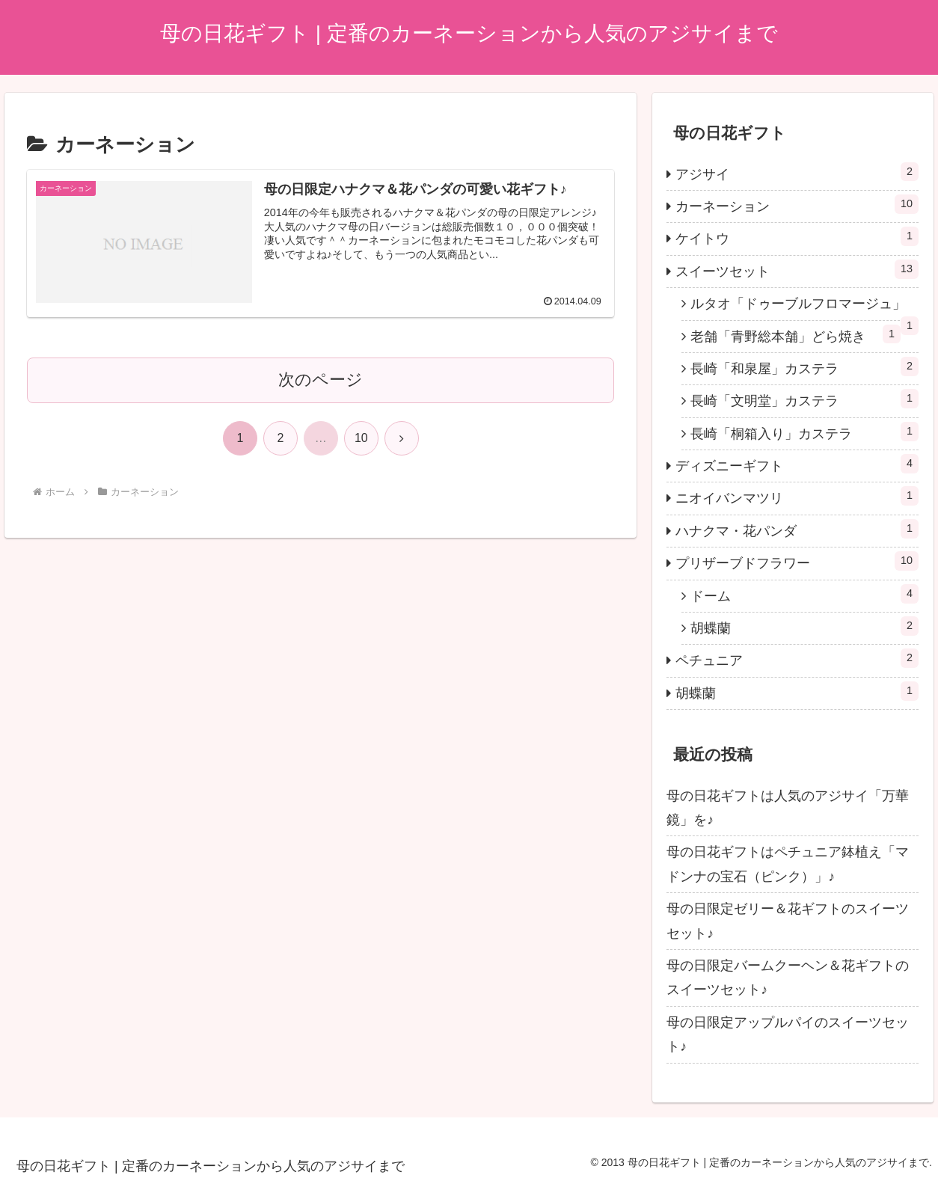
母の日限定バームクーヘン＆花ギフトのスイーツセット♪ (787, 977)
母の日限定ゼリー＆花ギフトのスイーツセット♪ (787, 920)
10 (361, 438)
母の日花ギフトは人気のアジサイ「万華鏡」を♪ (787, 807)
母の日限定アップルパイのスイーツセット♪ (787, 1034)
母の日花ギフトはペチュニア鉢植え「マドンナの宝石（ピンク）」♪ (787, 863)
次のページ (320, 379)
